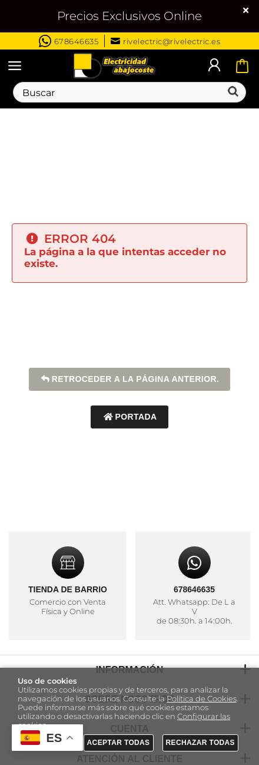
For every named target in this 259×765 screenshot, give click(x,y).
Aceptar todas (118, 742)
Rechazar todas (200, 742)
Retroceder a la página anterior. (130, 379)
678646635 (69, 41)
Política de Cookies (202, 698)
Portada (129, 417)
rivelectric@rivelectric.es (165, 41)
